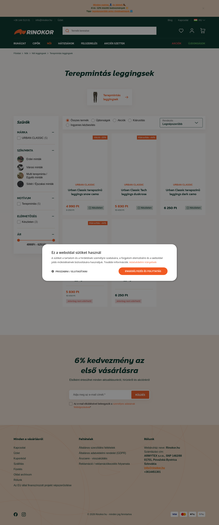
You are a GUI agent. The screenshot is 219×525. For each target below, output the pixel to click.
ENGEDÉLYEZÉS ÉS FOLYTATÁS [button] (143, 271)
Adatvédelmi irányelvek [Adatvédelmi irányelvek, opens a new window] (142, 262)
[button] (69, 271)
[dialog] (109, 262)
